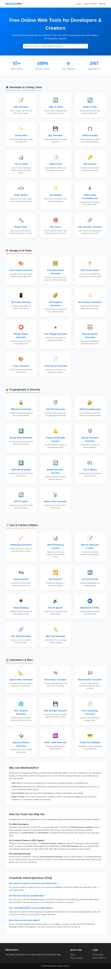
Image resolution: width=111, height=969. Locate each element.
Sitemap (102, 4)
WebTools (14, 3)
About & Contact (90, 4)
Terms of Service (99, 958)
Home (79, 4)
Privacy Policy (98, 955)
